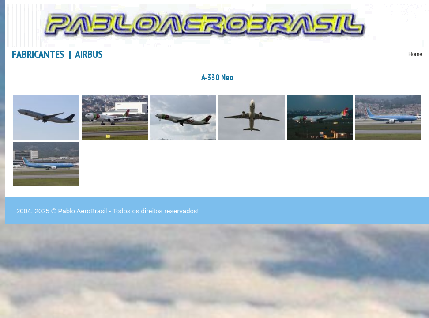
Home (415, 54)
